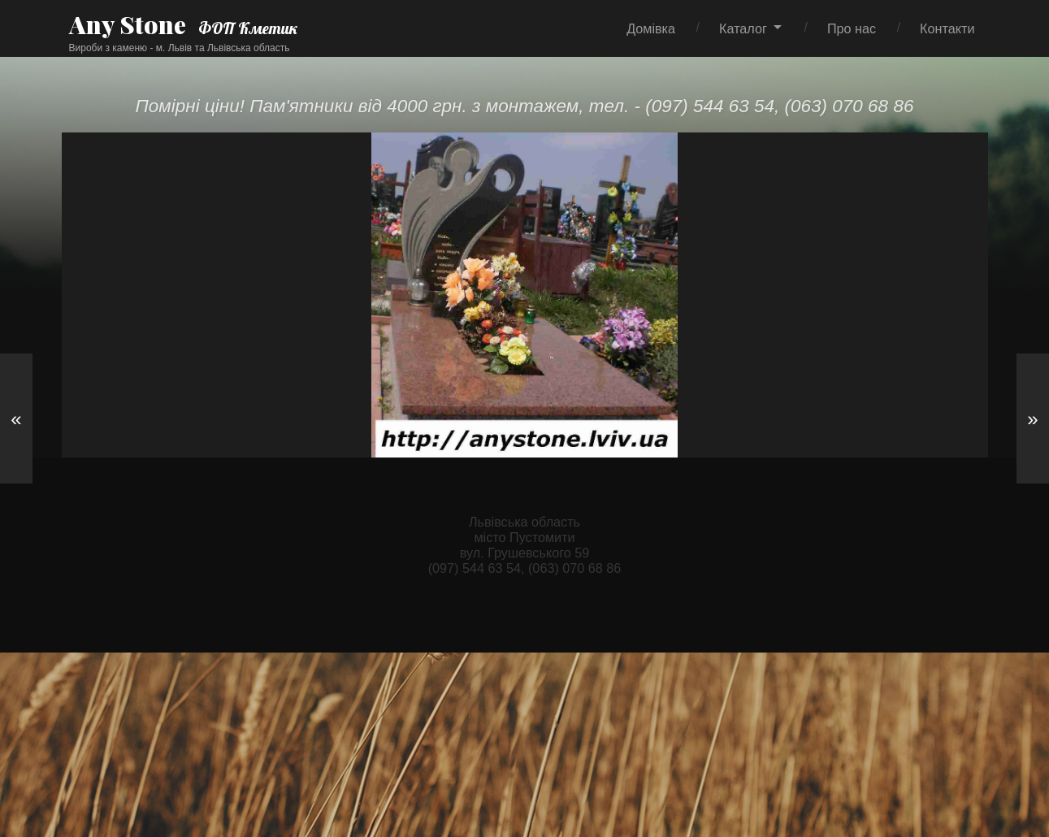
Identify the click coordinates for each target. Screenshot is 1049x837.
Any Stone (127, 24)
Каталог (743, 28)
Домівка (650, 28)
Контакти (947, 28)
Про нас (851, 28)
